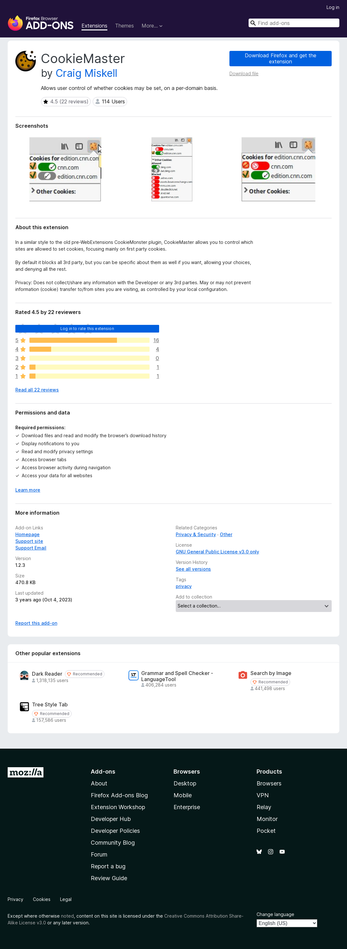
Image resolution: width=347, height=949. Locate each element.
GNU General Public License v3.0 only (217, 551)
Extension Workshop (118, 807)
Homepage (27, 534)
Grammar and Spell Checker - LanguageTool (177, 676)
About (99, 783)
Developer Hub (111, 819)
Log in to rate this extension (87, 328)
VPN (263, 795)
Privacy (15, 899)
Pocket (266, 830)
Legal (66, 899)
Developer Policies (115, 830)
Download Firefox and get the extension (280, 58)
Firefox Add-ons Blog (119, 795)
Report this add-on (36, 623)
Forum (99, 854)
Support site (29, 541)
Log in (333, 7)
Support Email (30, 548)
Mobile (183, 795)
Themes (124, 25)
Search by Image (271, 673)
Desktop (185, 783)
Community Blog (113, 842)
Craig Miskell (86, 73)
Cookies (41, 899)
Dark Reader (47, 674)
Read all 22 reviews (37, 389)
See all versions (193, 569)
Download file (243, 73)
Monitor (267, 819)
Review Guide (109, 878)
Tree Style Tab (50, 705)
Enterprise (187, 807)
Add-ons (103, 771)
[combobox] (294, 23)
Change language (275, 914)
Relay (264, 807)
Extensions (94, 25)
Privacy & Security (196, 534)
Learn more (27, 490)
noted (67, 916)
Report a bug (108, 866)
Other (226, 534)
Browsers (269, 783)
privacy (184, 586)
